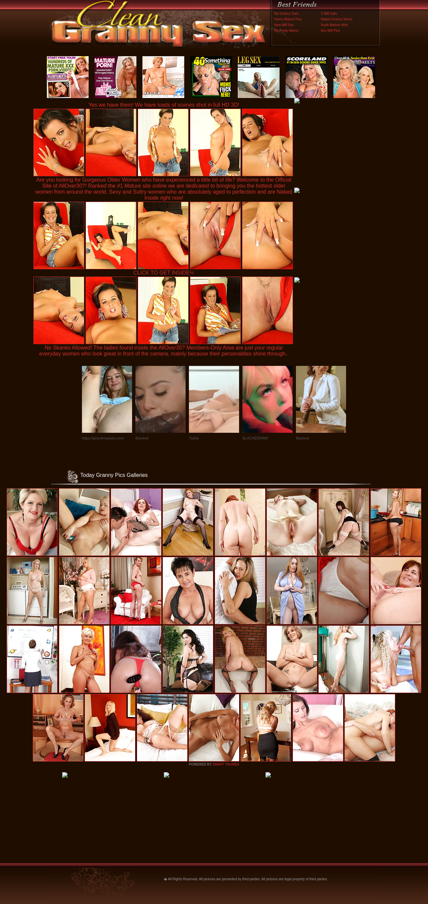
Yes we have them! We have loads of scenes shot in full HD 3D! (164, 105)
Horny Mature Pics (288, 19)
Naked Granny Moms (336, 19)
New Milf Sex (284, 25)
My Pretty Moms (286, 30)
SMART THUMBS (226, 764)
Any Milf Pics (330, 30)
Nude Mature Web (334, 25)
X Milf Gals (329, 13)
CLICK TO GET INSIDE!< (163, 273)
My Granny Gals (286, 13)
